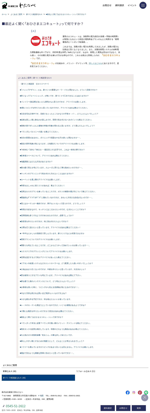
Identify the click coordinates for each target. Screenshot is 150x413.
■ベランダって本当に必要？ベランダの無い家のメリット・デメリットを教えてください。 (55, 323)
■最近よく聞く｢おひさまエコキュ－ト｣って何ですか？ (41, 317)
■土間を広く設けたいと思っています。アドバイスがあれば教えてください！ (50, 227)
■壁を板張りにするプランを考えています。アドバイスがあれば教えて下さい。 (51, 275)
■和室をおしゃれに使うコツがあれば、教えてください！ (42, 186)
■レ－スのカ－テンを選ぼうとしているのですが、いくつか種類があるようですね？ (53, 305)
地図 (41, 396)
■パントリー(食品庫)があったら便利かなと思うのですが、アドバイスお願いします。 (53, 102)
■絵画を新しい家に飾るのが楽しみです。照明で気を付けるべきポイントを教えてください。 (56, 120)
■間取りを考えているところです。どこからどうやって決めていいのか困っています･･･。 (55, 245)
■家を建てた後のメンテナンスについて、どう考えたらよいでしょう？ (47, 281)
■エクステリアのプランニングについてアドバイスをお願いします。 (47, 251)
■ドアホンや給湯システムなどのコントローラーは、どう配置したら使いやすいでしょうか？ (56, 263)
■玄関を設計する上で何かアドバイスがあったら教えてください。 (46, 257)
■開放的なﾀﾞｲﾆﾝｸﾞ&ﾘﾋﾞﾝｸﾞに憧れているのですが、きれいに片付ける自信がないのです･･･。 (56, 197)
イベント (132, 5)
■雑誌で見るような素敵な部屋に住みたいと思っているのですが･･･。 (47, 353)
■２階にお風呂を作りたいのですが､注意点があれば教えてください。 (47, 311)
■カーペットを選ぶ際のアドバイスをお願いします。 (40, 180)
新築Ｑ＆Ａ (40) (9, 371)
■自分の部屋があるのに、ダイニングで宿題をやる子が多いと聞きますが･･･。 (51, 138)
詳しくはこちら (95, 63)
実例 (139, 408)
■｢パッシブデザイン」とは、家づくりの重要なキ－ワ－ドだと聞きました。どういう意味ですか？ (59, 90)
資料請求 (119, 5)
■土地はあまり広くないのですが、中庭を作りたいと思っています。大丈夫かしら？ (53, 269)
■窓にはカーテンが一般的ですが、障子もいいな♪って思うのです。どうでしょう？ (52, 203)
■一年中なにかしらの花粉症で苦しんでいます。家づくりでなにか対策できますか (52, 233)
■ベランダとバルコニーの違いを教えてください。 (40, 132)
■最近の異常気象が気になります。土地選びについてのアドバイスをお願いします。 (53, 144)
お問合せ (107, 5)
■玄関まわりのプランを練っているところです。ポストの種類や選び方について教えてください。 (58, 191)
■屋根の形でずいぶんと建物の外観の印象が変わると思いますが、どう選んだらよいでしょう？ (57, 126)
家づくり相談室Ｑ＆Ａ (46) (14, 377)
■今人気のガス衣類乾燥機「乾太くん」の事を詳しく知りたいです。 (47, 335)
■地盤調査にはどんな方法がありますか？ (36, 162)
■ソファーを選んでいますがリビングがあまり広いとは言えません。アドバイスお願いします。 (57, 347)
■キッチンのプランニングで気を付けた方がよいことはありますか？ (47, 174)
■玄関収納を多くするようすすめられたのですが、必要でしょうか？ (47, 215)
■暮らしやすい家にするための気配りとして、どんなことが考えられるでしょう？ (52, 341)
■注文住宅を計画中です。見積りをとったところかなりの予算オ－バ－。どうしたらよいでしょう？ (59, 114)
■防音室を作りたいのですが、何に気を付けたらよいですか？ (44, 221)
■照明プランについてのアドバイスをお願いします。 (40, 239)
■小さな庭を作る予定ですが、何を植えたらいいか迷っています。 (46, 299)
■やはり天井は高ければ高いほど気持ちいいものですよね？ (43, 293)
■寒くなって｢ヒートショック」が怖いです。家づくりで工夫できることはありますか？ (54, 96)
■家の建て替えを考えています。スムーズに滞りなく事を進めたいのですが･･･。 (52, 168)
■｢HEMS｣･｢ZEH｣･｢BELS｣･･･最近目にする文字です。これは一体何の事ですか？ (52, 150)
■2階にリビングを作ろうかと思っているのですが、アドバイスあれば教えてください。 (54, 108)
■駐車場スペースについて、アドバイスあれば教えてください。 (45, 156)
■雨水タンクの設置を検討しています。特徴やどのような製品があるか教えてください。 (55, 329)
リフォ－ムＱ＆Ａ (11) (85, 371)
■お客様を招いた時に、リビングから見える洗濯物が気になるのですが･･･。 (50, 287)
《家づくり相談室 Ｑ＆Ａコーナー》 (35, 84)
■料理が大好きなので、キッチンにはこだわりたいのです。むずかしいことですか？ (53, 209)
